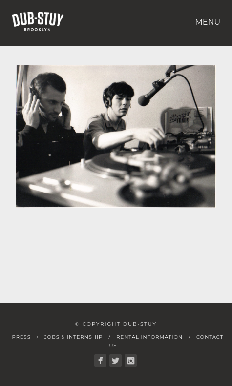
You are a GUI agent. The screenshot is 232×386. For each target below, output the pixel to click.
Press (21, 337)
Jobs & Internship (73, 337)
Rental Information (149, 337)
